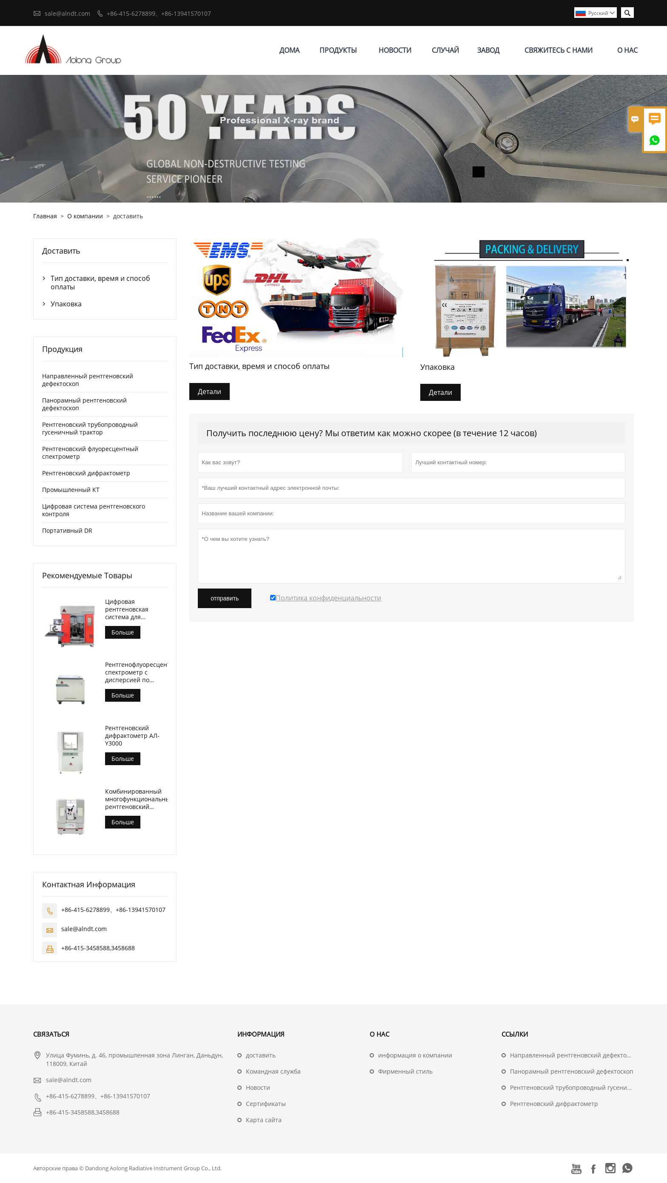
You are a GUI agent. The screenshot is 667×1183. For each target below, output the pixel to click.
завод (488, 50)
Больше (122, 632)
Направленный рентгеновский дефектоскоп (87, 380)
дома (289, 50)
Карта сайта (264, 1120)
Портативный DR (67, 530)
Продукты (338, 50)
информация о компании (415, 1055)
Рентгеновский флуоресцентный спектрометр (90, 452)
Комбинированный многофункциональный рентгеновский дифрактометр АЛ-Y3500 (136, 799)
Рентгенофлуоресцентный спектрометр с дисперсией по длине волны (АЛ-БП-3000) (136, 672)
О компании (85, 216)
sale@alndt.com (67, 13)
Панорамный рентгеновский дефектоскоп (84, 404)
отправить (225, 598)
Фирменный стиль (405, 1071)
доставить (261, 1055)
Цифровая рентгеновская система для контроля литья (128, 609)
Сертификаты (266, 1104)
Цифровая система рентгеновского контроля (93, 510)
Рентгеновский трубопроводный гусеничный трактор (90, 428)
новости (395, 50)
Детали (209, 391)
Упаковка (66, 304)
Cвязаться (51, 1034)
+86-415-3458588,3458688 (98, 948)
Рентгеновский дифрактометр (86, 473)
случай (445, 50)
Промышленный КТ (71, 490)
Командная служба (273, 1071)
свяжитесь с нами (558, 50)
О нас (627, 50)
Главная (45, 216)
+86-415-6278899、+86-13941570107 (159, 13)
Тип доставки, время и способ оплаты (100, 282)
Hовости (258, 1087)
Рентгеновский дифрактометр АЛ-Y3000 (132, 735)
